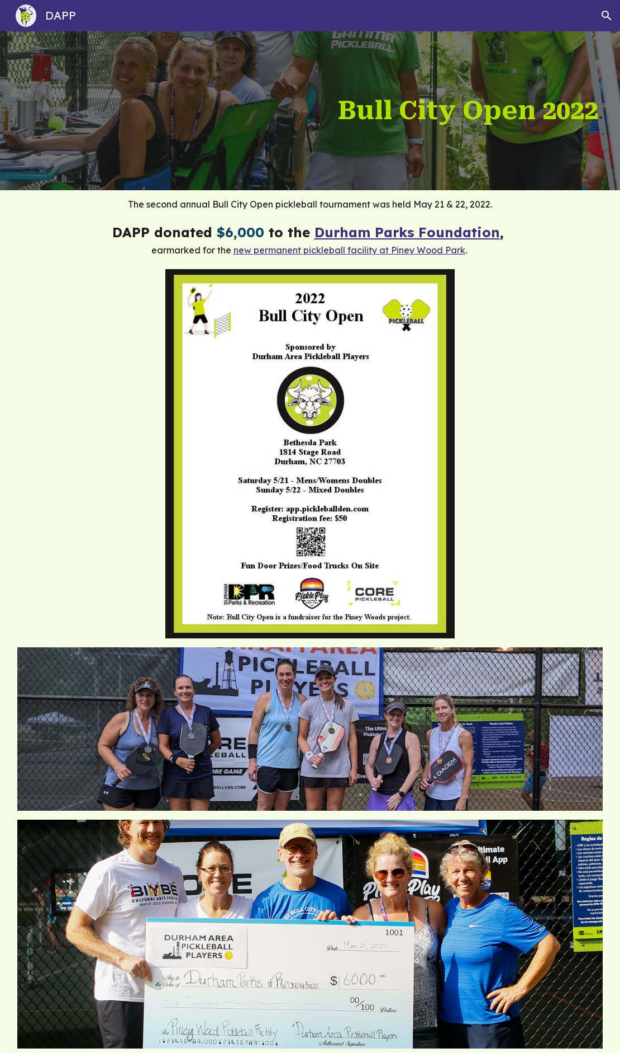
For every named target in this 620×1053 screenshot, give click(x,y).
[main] (359, 110)
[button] (606, 15)
